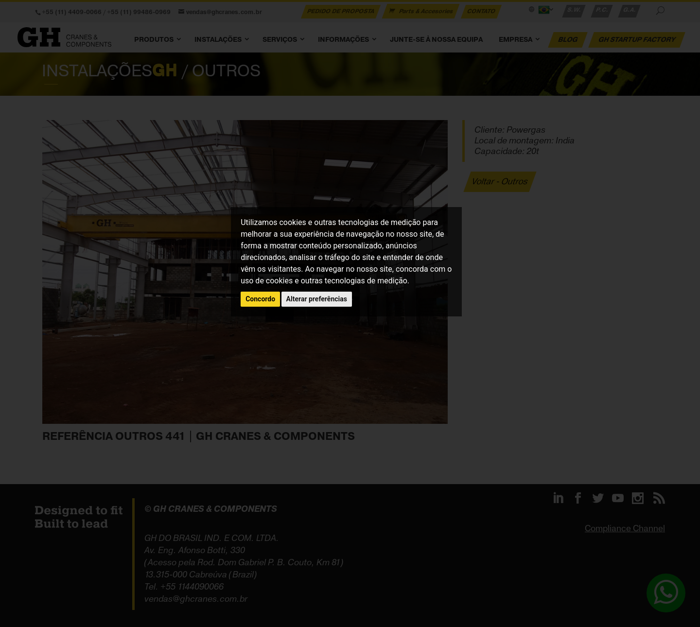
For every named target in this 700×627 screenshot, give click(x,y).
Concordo (260, 299)
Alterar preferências (316, 299)
